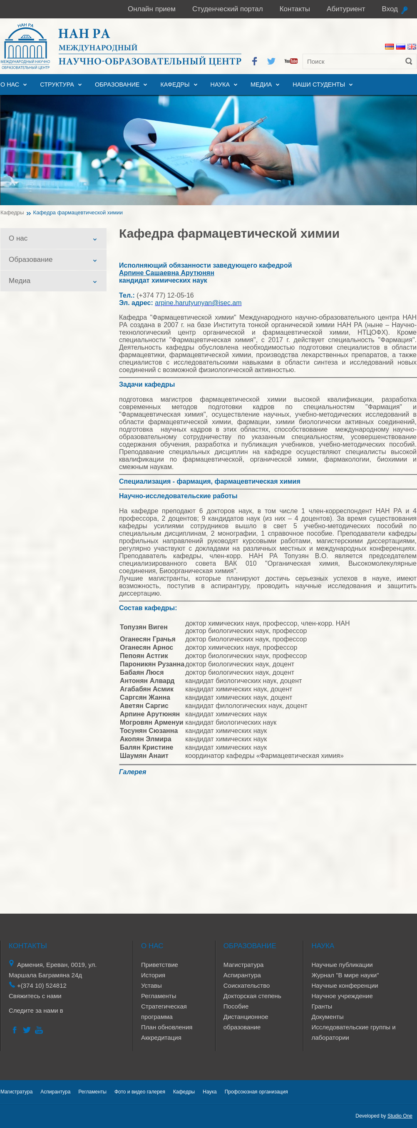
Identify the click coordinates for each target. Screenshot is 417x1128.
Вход (390, 9)
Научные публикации (341, 964)
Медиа (261, 84)
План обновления (166, 1027)
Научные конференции (344, 985)
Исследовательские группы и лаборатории (353, 1032)
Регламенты (158, 995)
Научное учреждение (341, 995)
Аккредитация (161, 1037)
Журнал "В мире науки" (345, 975)
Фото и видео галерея (139, 1092)
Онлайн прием (152, 9)
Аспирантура (242, 975)
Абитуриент (346, 9)
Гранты (321, 1006)
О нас (9, 84)
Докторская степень (252, 995)
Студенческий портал (227, 9)
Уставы (151, 985)
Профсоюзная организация (256, 1092)
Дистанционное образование (245, 1022)
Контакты (295, 9)
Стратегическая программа (164, 1011)
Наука (220, 84)
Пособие (235, 1006)
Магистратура (243, 964)
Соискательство (246, 985)
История (153, 975)
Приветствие (159, 964)
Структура (57, 84)
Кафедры (174, 84)
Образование (117, 84)
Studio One (399, 1116)
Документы (327, 1016)
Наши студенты (319, 84)
